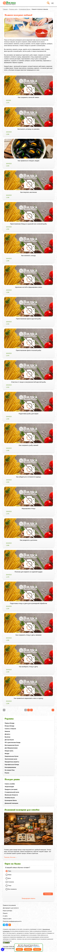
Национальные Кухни (11, 756)
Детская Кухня (9, 739)
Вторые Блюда (9, 726)
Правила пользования (9, 905)
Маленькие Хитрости (11, 795)
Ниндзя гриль (9, 750)
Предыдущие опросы (28, 898)
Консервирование (10, 767)
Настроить (37, 949)
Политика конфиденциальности (12, 921)
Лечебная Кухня (10, 797)
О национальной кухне (12, 792)
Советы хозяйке (10, 784)
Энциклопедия (9, 786)
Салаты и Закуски (10, 728)
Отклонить (28, 949)
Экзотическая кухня (11, 759)
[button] (2, 949)
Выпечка (7, 737)
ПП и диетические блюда (12, 742)
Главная (5, 9)
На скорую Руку (9, 770)
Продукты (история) (11, 789)
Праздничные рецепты (12, 761)
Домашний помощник (11, 803)
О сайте (5, 916)
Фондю (7, 753)
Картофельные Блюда (12, 764)
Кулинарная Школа (11, 800)
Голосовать (48, 894)
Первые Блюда (9, 723)
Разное (7, 773)
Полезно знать (13, 9)
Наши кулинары (7, 910)
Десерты (7, 734)
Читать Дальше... (10, 857)
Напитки (7, 731)
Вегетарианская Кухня (12, 745)
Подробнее (36, 946)
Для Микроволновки (11, 748)
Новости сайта (7, 918)
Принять (19, 949)
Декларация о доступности (11, 908)
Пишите (5, 913)
